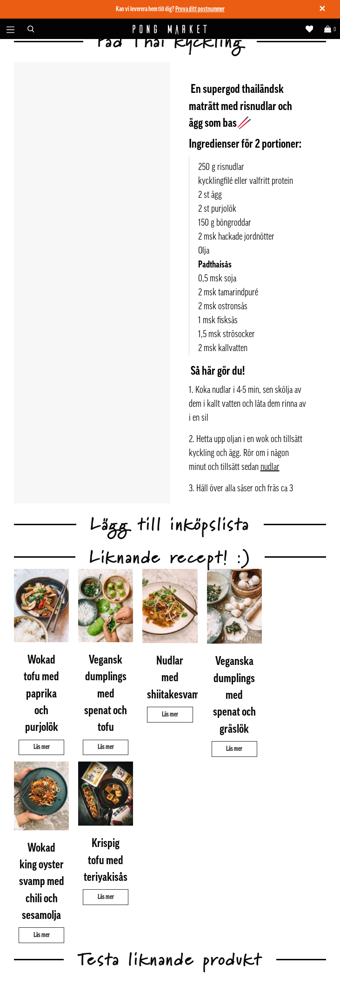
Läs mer (41, 746)
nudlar (270, 467)
